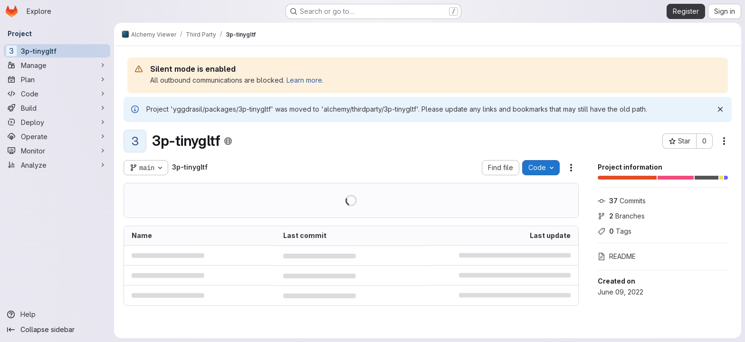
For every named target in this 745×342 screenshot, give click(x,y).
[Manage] (57, 65)
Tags (614, 231)
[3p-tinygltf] (57, 50)
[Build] (57, 107)
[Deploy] (57, 122)
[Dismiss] (720, 109)
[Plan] (57, 79)
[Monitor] (57, 150)
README (617, 256)
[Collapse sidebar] (57, 329)
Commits (622, 201)
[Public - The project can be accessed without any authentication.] (228, 141)
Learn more (304, 80)
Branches (621, 216)
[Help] (57, 314)
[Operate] (57, 136)
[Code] (57, 93)
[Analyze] (57, 164)
